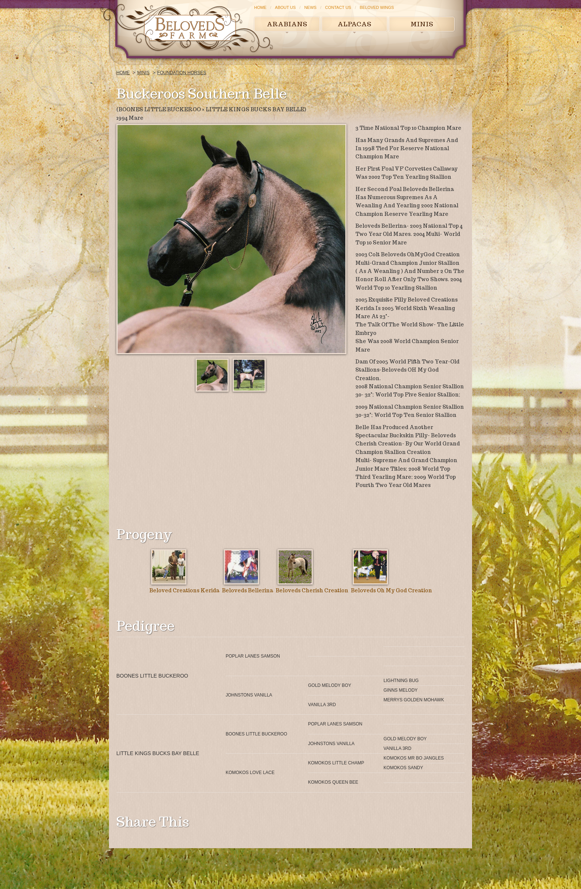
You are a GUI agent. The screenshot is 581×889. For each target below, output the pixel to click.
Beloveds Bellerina (247, 590)
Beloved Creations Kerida (184, 590)
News (310, 7)
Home (260, 7)
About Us (285, 7)
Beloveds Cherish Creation (312, 590)
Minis (422, 24)
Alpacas (354, 24)
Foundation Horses (181, 72)
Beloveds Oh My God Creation (391, 590)
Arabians (287, 24)
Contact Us (338, 7)
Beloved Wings (377, 7)
